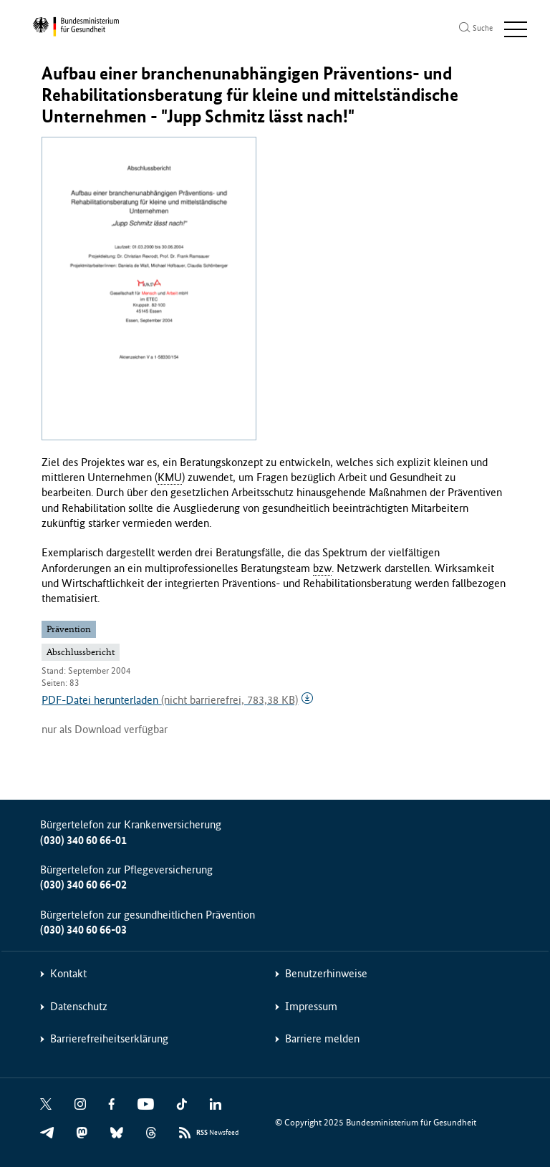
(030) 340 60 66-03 (83, 929)
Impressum (311, 1006)
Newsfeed (217, 1133)
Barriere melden (322, 1038)
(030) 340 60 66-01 (83, 840)
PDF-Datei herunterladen (170, 700)
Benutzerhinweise (326, 973)
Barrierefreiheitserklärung (109, 1038)
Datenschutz (78, 1006)
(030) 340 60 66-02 (83, 884)
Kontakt (68, 973)
